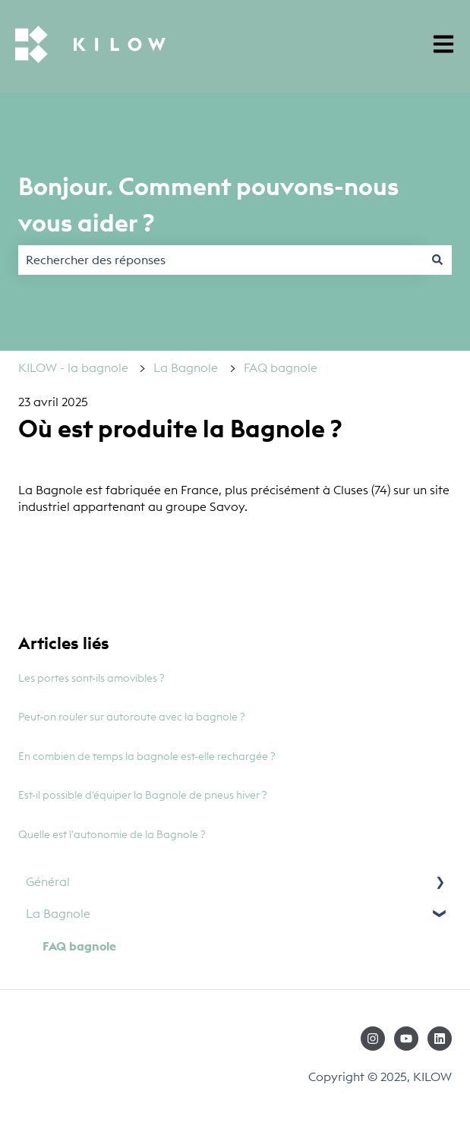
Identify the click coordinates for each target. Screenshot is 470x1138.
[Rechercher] (437, 259)
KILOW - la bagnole (73, 367)
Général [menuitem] (48, 881)
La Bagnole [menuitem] (58, 913)
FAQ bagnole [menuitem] (79, 946)
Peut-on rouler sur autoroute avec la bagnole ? (131, 716)
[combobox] (220, 259)
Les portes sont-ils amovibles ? (91, 678)
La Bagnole (185, 367)
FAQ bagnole (280, 367)
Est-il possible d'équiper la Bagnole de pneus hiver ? (142, 795)
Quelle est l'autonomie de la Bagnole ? (112, 834)
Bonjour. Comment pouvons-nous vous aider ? (208, 204)
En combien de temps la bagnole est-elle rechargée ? (147, 756)
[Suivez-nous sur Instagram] (373, 1038)
